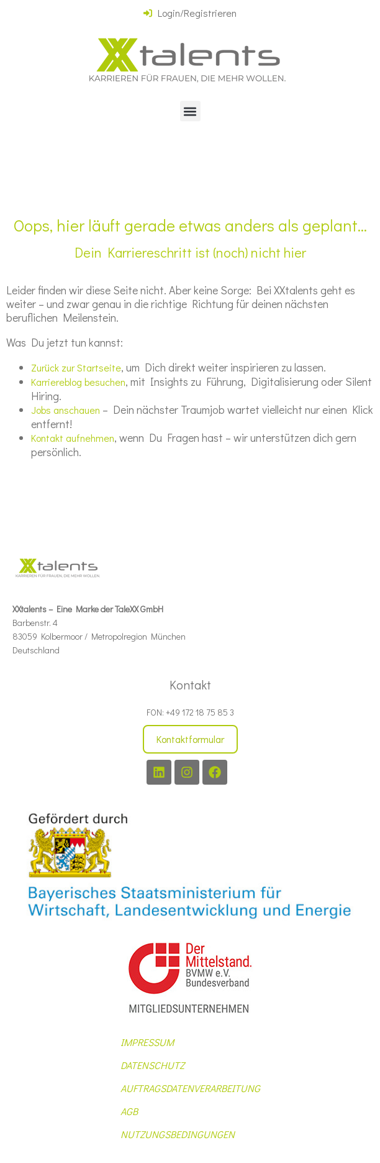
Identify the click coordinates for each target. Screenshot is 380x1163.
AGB (129, 1111)
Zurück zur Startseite (76, 367)
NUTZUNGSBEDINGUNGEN (177, 1134)
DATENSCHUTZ (152, 1065)
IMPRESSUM (147, 1042)
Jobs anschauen (65, 409)
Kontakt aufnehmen (72, 437)
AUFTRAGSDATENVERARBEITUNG (190, 1088)
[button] (190, 111)
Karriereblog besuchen (78, 381)
